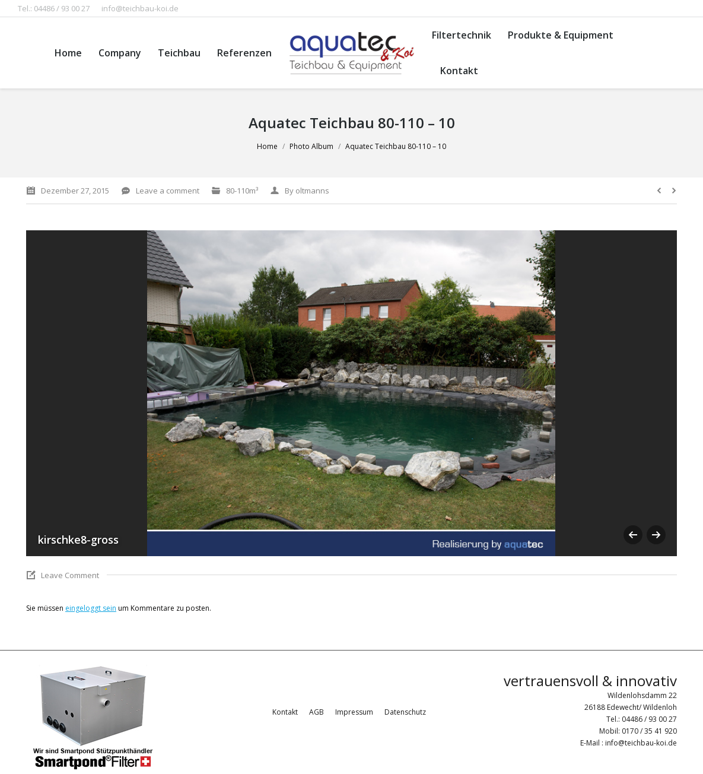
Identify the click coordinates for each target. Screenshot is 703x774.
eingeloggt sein (90, 608)
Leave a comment (167, 190)
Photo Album (311, 146)
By (307, 190)
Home (267, 146)
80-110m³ (242, 190)
